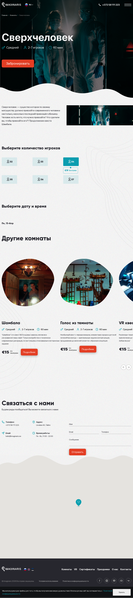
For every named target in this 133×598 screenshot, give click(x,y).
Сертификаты (86, 570)
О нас (115, 570)
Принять (122, 592)
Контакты (125, 570)
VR (74, 570)
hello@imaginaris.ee (13, 437)
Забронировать (18, 64)
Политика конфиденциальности (76, 582)
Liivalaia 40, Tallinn (43, 425)
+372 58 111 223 (12, 425)
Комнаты (66, 570)
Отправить (78, 452)
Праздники (103, 570)
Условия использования (48, 582)
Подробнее (29, 352)
